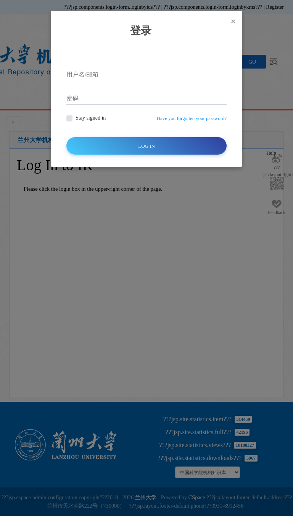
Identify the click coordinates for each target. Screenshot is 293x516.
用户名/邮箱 (82, 74)
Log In (146, 146)
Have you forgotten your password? (192, 118)
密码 (72, 98)
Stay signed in (91, 118)
